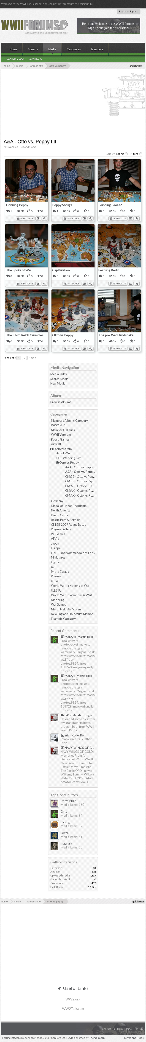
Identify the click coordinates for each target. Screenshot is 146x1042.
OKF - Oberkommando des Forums (74, 553)
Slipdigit (66, 822)
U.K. (53, 567)
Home (13, 49)
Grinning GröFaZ (110, 205)
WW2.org (73, 999)
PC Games (58, 534)
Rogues (56, 576)
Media (52, 49)
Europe (56, 548)
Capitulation (61, 270)
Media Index (58, 374)
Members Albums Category (69, 420)
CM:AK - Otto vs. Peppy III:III (84, 495)
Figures (56, 562)
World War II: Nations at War (70, 585)
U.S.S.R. (56, 590)
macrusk (66, 843)
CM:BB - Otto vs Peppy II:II (83, 481)
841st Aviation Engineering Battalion (78, 715)
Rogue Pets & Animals (65, 520)
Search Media (59, 379)
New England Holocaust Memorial (73, 614)
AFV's (55, 538)
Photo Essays (60, 571)
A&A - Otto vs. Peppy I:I (81, 467)
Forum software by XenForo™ (34, 1037)
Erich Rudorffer (73, 735)
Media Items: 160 (72, 804)
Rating (122, 154)
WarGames (58, 604)
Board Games (60, 439)
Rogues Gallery (61, 529)
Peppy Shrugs (62, 205)
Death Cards (59, 515)
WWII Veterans (61, 434)
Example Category (63, 619)
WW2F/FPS (58, 425)
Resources (74, 49)
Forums (33, 49)
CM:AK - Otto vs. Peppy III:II (84, 490)
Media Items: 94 (71, 815)
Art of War (63, 453)
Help (120, 1028)
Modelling (57, 600)
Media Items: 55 (71, 847)
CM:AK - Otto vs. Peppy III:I (84, 486)
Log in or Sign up (128, 11)
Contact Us (108, 1028)
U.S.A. (55, 581)
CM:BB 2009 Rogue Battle (68, 524)
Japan (55, 543)
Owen (65, 833)
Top (136, 1028)
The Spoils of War (18, 270)
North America (60, 510)
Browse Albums (60, 402)
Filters (136, 154)
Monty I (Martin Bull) (76, 676)
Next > (32, 357)
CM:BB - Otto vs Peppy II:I (83, 476)
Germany (57, 501)
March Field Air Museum (67, 609)
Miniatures (58, 557)
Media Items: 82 (71, 826)
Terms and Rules (134, 1037)
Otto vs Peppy (62, 335)
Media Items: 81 (71, 837)
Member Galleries (63, 430)
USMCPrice (68, 801)
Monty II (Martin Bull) (77, 637)
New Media (57, 383)
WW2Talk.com (73, 1008)
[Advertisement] (74, 103)
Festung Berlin (108, 270)
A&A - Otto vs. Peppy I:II (81, 472)
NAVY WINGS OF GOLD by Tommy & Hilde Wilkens (78, 748)
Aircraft (56, 444)
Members (97, 49)
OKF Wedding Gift (68, 458)
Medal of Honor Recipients (69, 506)
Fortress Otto (62, 449)
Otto (64, 811)
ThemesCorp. (97, 1037)
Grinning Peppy (17, 205)
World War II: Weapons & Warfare (74, 595)
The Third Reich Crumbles (24, 335)
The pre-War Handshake (115, 335)
